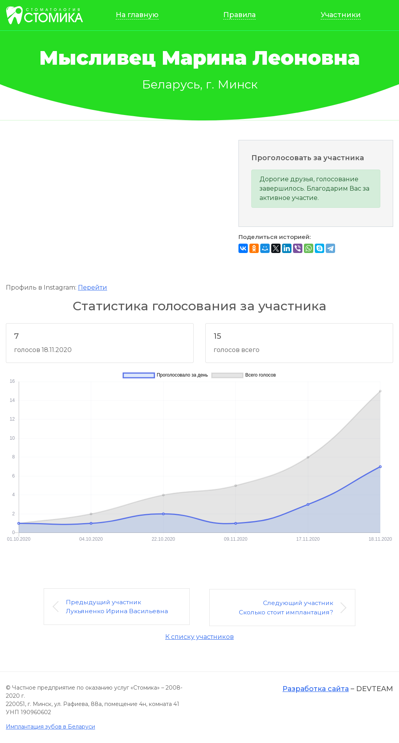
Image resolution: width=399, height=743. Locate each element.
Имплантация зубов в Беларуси (50, 727)
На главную (140, 15)
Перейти (92, 288)
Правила (242, 15)
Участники (341, 15)
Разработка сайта (315, 689)
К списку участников (199, 637)
